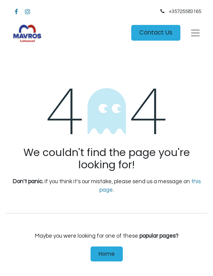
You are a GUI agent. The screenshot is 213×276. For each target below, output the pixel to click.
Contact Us (155, 32)
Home (107, 254)
